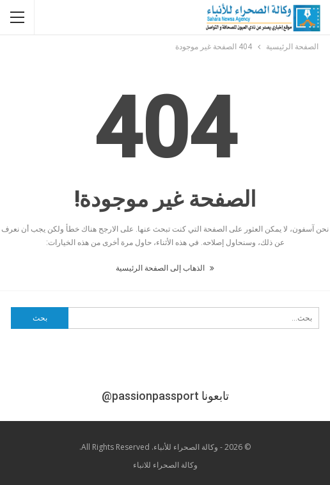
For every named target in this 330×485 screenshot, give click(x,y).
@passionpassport (150, 395)
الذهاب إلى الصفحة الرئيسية (165, 268)
